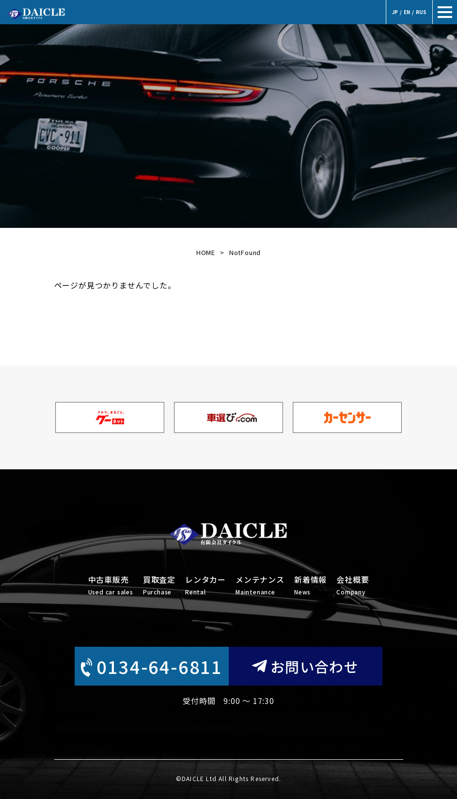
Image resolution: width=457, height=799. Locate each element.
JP (395, 12)
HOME (205, 252)
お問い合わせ (305, 666)
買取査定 (159, 586)
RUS (421, 12)
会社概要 (352, 586)
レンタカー (205, 586)
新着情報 (310, 586)
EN (407, 12)
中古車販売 (110, 586)
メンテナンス (260, 586)
